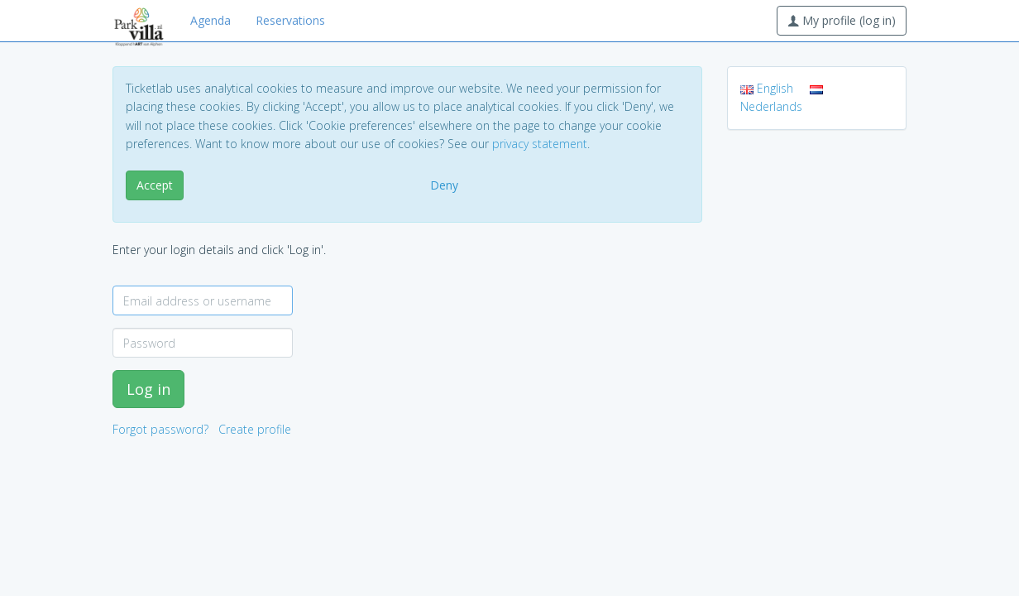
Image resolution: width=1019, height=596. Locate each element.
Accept (154, 185)
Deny (444, 185)
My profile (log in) (841, 20)
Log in (148, 389)
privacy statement (539, 143)
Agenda (210, 20)
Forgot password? (160, 429)
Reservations (290, 20)
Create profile (254, 429)
